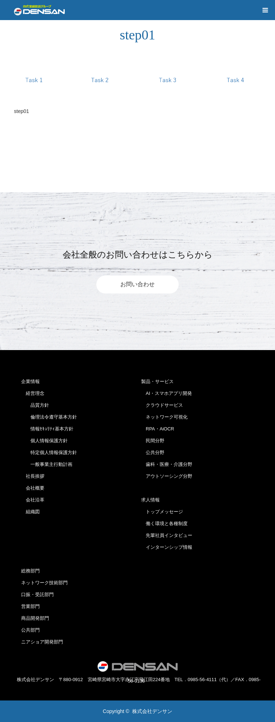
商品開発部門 (35, 618)
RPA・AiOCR (157, 428)
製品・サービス (157, 381)
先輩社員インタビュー (166, 535)
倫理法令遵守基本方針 (49, 417)
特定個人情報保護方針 (49, 452)
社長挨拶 (32, 476)
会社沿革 (32, 499)
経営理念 (32, 393)
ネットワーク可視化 (164, 417)
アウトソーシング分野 (166, 476)
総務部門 (30, 571)
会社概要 (32, 488)
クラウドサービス (162, 405)
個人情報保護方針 (44, 440)
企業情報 (30, 381)
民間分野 (152, 440)
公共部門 (30, 630)
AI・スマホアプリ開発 (166, 393)
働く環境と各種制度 (164, 523)
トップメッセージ (162, 511)
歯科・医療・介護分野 (166, 464)
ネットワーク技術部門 (44, 582)
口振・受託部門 (37, 594)
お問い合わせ (137, 284)
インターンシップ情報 (166, 547)
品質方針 (35, 405)
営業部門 (30, 606)
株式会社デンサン (152, 711)
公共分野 (152, 452)
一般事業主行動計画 (46, 464)
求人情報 (150, 499)
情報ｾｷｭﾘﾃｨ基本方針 (47, 428)
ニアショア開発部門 (42, 642)
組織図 (30, 511)
